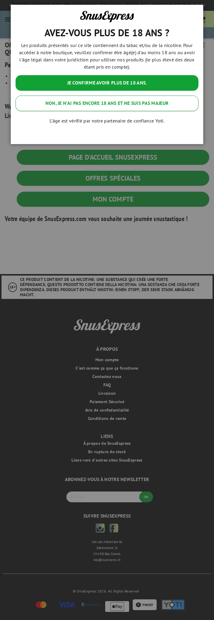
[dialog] (107, 310)
